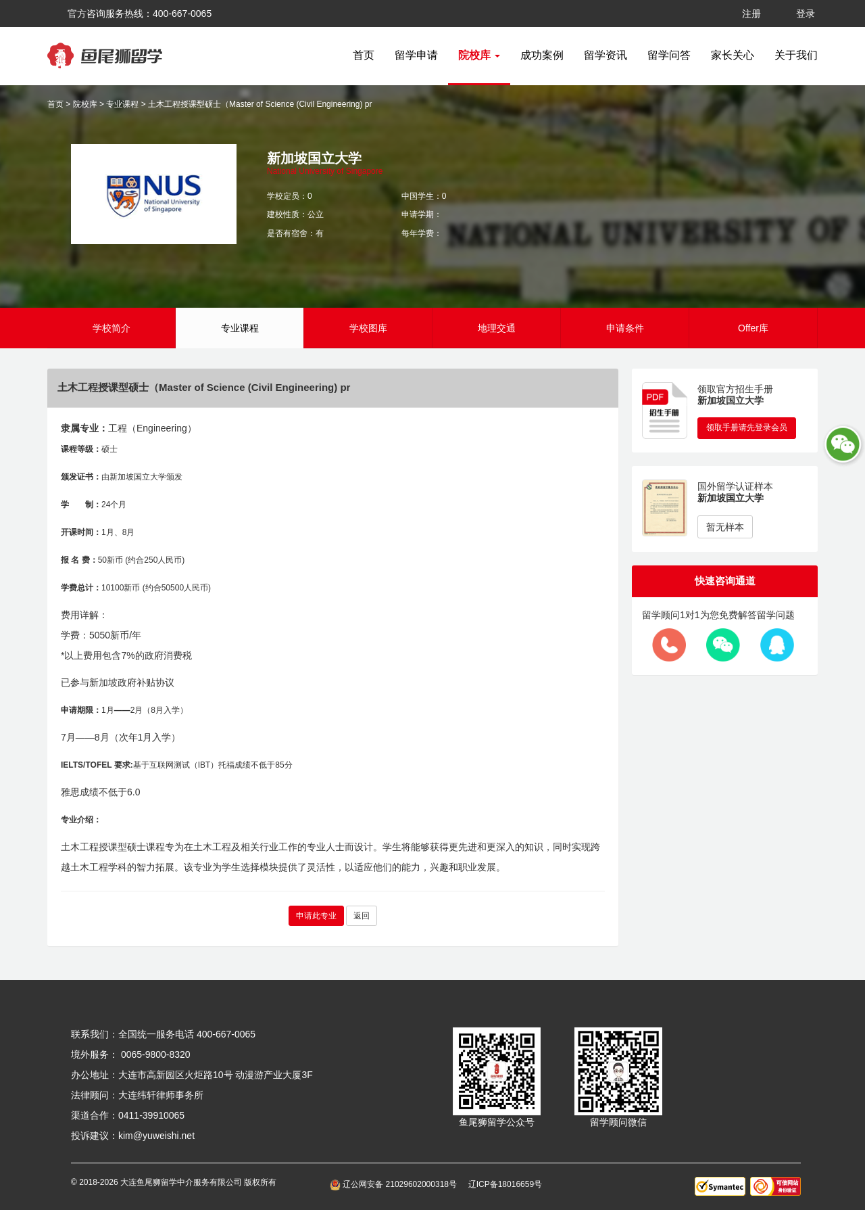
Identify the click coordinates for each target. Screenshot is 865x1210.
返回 (361, 916)
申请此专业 (316, 916)
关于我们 (796, 55)
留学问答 (669, 55)
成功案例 (542, 55)
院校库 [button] (479, 55)
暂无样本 (725, 526)
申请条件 (625, 328)
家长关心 (732, 55)
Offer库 (753, 328)
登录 (805, 13)
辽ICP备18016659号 (505, 1184)
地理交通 (497, 328)
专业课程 (122, 104)
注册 (751, 13)
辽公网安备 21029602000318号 (396, 1184)
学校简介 (111, 328)
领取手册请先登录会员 (746, 427)
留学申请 (416, 55)
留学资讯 (605, 55)
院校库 (85, 104)
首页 (363, 55)
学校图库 (368, 328)
